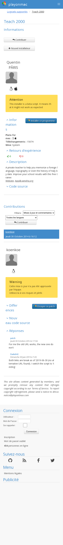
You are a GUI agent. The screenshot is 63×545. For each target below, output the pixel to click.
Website (10, 180)
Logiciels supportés (17, 11)
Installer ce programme (41, 120)
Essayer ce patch (44, 306)
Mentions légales (13, 473)
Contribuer (19, 39)
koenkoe (10, 231)
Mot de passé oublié (15, 441)
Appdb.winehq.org (24, 180)
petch (12, 338)
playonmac (14, 4)
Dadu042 (14, 354)
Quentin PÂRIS (13, 65)
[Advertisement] (30, 513)
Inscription (9, 437)
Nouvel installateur (19, 48)
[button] (59, 4)
